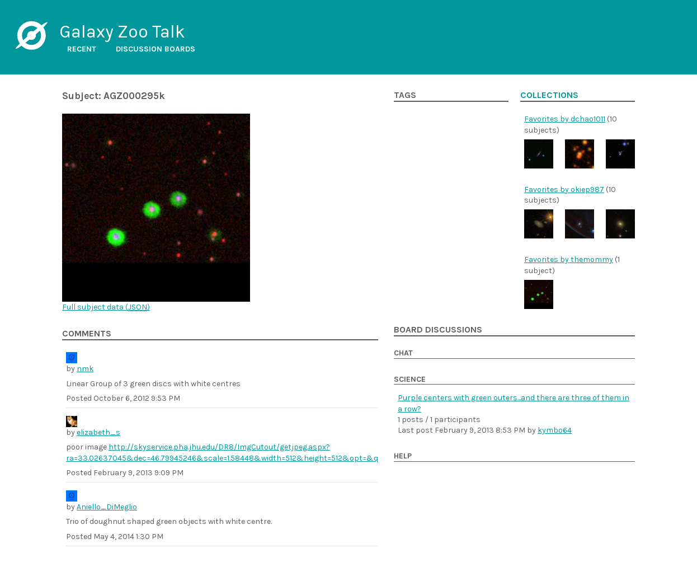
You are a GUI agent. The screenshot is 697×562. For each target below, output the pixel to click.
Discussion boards (155, 49)
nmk (85, 368)
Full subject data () (106, 307)
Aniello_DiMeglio (107, 507)
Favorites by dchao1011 (564, 119)
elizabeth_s (98, 432)
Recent (81, 49)
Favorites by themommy (568, 259)
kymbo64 (555, 430)
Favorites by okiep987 (564, 189)
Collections (549, 95)
